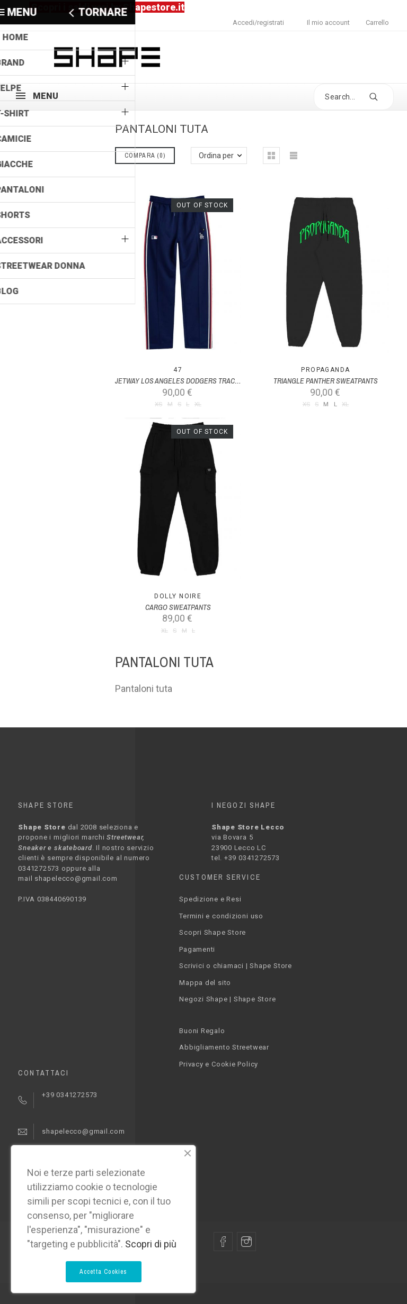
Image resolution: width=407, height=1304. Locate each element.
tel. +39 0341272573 (245, 858)
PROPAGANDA (325, 369)
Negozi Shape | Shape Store (227, 999)
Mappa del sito (205, 983)
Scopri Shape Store (212, 932)
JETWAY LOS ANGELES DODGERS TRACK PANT (185, 381)
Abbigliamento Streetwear (224, 1047)
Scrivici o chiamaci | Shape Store (235, 966)
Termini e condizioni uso (221, 916)
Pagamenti (197, 949)
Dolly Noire (177, 596)
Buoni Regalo (202, 1031)
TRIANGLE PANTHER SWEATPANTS (325, 381)
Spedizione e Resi (210, 899)
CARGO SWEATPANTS (178, 607)
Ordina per (216, 155)
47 (177, 369)
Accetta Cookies (103, 1271)
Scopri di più (150, 1244)
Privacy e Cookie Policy (218, 1064)
